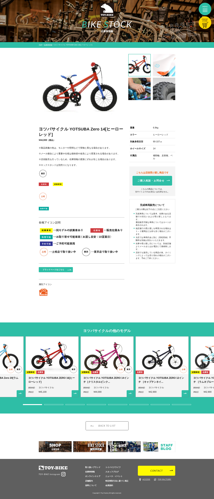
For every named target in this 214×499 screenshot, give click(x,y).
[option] (81, 89)
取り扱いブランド (92, 467)
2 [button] (53, 404)
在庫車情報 (48, 45)
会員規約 (109, 485)
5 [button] (117, 404)
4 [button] (96, 404)
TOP (40, 45)
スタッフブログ (112, 472)
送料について (91, 485)
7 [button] (160, 404)
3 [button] (75, 404)
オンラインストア (92, 476)
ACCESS (144, 479)
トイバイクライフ (113, 467)
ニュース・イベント (114, 476)
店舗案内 (89, 481)
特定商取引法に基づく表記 (116, 481)
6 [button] (138, 404)
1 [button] (32, 404)
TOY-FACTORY (162, 479)
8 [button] (181, 404)
